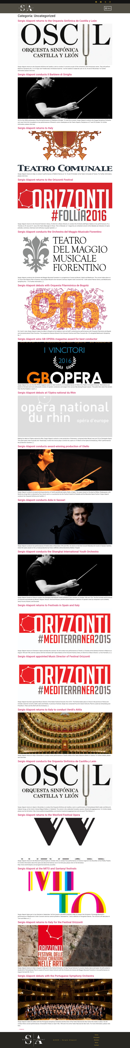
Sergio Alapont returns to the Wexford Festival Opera (49, 814)
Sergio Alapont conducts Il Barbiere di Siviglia (45, 74)
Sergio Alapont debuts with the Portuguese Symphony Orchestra (56, 975)
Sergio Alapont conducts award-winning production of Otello (53, 446)
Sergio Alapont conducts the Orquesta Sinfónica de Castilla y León (57, 761)
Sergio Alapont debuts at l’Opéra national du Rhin (47, 392)
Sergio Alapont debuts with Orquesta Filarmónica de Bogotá (53, 285)
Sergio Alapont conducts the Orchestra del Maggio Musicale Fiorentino (59, 231)
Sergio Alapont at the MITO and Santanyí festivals (47, 868)
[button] (107, 8)
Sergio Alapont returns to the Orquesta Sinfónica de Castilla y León (57, 20)
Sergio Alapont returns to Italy (35, 128)
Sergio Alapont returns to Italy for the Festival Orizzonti (50, 922)
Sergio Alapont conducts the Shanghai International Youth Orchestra (58, 551)
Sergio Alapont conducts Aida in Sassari (41, 500)
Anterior (21, 1029)
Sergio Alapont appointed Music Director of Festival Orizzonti (54, 656)
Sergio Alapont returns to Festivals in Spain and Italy (49, 605)
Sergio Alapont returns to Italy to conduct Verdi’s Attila (50, 709)
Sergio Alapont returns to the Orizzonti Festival (45, 179)
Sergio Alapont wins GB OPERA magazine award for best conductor (57, 339)
